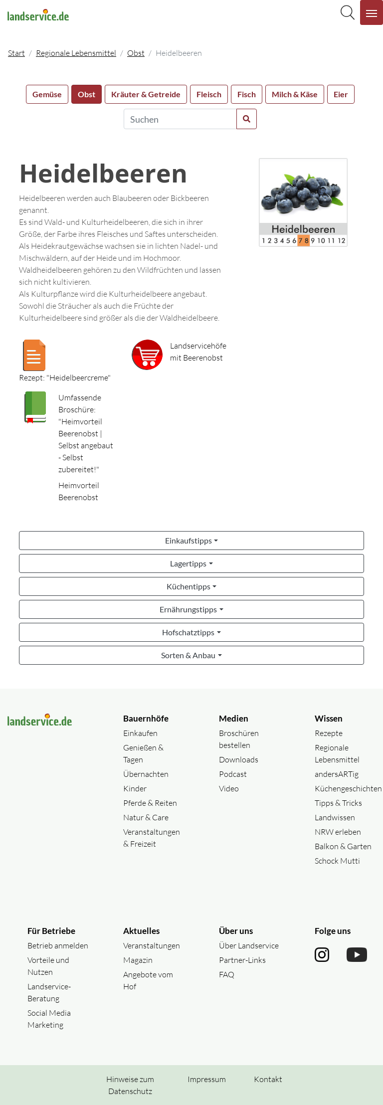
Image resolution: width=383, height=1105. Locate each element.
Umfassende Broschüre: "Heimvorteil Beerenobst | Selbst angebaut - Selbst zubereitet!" (85, 433)
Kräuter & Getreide (146, 94)
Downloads (238, 759)
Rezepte (329, 733)
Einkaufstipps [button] (188, 540)
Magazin (138, 960)
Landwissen (335, 817)
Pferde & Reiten (150, 803)
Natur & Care (146, 817)
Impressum (207, 1079)
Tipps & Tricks (338, 803)
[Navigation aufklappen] (371, 12)
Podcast (233, 774)
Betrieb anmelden (57, 945)
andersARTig (337, 774)
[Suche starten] (246, 119)
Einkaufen (140, 733)
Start (16, 53)
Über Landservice (249, 945)
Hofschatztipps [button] (188, 632)
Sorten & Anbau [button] (188, 655)
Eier (341, 94)
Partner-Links (242, 960)
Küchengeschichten (348, 788)
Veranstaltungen (151, 945)
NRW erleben (338, 832)
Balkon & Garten (343, 846)
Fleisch (208, 94)
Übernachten (146, 774)
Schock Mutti (337, 861)
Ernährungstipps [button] (188, 609)
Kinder (135, 788)
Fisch (246, 94)
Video (229, 788)
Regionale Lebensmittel (76, 53)
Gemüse (47, 94)
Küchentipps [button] (188, 586)
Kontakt (268, 1079)
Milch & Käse (295, 94)
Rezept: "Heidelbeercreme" (65, 377)
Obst (136, 53)
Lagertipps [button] (188, 563)
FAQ (226, 974)
